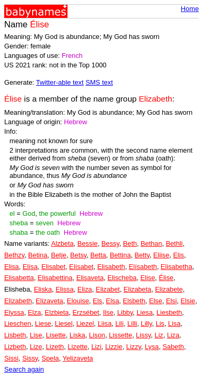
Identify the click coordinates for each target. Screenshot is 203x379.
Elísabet (81, 267)
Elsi (171, 301)
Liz (158, 335)
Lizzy (133, 347)
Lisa (174, 323)
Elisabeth (111, 267)
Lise (36, 335)
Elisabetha (176, 267)
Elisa (11, 267)
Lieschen (17, 323)
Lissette (120, 335)
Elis (178, 255)
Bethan (151, 243)
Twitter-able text (59, 82)
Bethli (174, 243)
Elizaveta (49, 301)
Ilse (108, 312)
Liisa (104, 323)
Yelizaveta (78, 358)
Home (190, 9)
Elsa (112, 301)
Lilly (146, 323)
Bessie (88, 243)
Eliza (85, 289)
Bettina (120, 255)
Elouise (78, 301)
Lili (119, 323)
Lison (97, 335)
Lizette (77, 347)
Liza (173, 335)
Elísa (30, 267)
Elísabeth (143, 267)
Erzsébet (86, 312)
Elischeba (122, 278)
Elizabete (169, 289)
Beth (130, 243)
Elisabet (53, 267)
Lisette (56, 335)
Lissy (143, 335)
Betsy (78, 255)
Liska (77, 335)
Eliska (43, 289)
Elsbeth (134, 301)
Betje (58, 255)
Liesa (145, 312)
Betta (98, 255)
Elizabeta (137, 289)
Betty (141, 255)
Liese (43, 323)
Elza (34, 312)
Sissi (11, 358)
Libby (125, 312)
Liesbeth (169, 312)
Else (155, 301)
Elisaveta (90, 278)
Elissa (64, 289)
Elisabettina (54, 278)
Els (97, 301)
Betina (37, 255)
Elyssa (14, 312)
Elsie (187, 301)
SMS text (99, 82)
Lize (36, 347)
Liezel (85, 323)
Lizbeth (15, 347)
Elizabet (108, 289)
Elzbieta (57, 312)
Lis (160, 323)
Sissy (30, 358)
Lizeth (55, 347)
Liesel (63, 323)
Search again (24, 369)
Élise (166, 278)
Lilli (132, 323)
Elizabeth (18, 301)
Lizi (96, 347)
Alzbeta (62, 243)
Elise (147, 278)
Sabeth (173, 347)
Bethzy (14, 255)
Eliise (161, 255)
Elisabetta (19, 278)
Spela (50, 358)
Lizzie (113, 347)
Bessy (110, 243)
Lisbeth (15, 335)
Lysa (152, 347)
